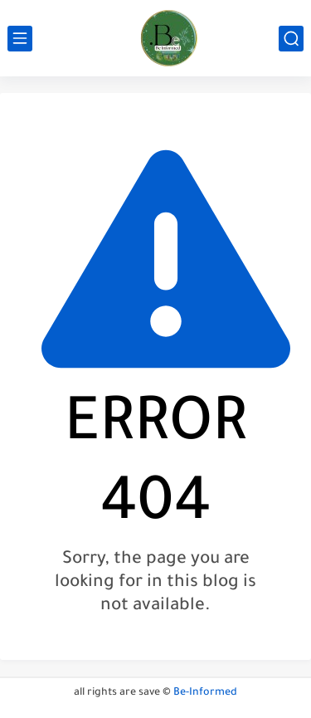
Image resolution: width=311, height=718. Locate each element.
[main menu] (19, 38)
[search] (291, 38)
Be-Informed (205, 693)
